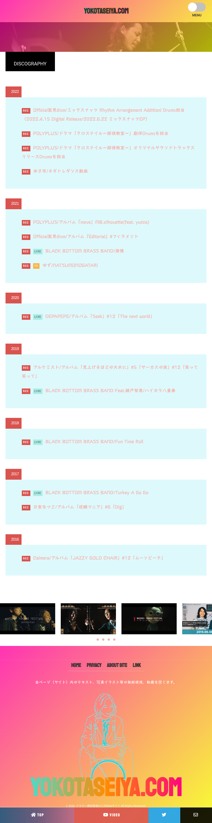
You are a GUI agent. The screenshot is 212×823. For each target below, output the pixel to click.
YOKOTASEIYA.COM (106, 11)
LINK (137, 665)
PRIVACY (94, 665)
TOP (37, 815)
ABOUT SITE (117, 665)
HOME (76, 665)
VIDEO (111, 815)
